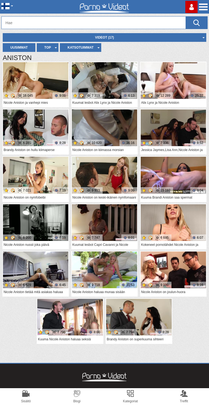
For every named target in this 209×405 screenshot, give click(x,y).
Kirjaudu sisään (191, 7)
